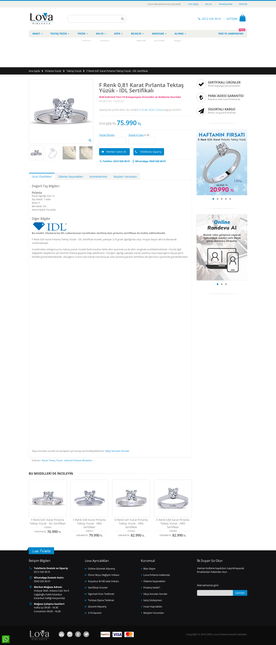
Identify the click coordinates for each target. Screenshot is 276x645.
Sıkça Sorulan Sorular (117, 451)
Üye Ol (208, 4)
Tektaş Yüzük (58, 33)
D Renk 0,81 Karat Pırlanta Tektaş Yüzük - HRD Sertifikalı (131, 523)
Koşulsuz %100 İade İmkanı (103, 581)
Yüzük (81, 33)
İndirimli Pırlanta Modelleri (78, 460)
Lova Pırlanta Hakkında (156, 575)
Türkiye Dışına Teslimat (101, 600)
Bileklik (136, 33)
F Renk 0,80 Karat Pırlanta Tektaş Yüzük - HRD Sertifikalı (89, 523)
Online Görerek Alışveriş (101, 568)
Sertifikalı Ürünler (98, 587)
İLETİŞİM (232, 19)
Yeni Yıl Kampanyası (231, 32)
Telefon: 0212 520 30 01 (114, 161)
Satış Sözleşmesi (152, 600)
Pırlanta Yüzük (53, 71)
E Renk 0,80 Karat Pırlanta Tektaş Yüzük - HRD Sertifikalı (172, 523)
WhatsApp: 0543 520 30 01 (149, 161)
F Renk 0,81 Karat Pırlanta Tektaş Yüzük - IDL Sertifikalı (117, 71)
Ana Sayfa (34, 71)
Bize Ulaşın (149, 568)
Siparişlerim (225, 4)
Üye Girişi (193, 4)
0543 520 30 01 (42, 581)
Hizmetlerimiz (98, 176)
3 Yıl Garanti (94, 613)
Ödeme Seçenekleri (70, 176)
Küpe (117, 33)
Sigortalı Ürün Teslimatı (101, 594)
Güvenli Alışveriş (97, 606)
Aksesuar (158, 33)
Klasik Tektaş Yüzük (52, 460)
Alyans (179, 33)
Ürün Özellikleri (42, 176)
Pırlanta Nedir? (151, 587)
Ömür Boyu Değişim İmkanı (103, 575)
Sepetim (243, 4)
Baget (36, 33)
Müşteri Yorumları (125, 176)
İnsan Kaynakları (152, 606)
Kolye (100, 33)
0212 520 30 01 (211, 19)
